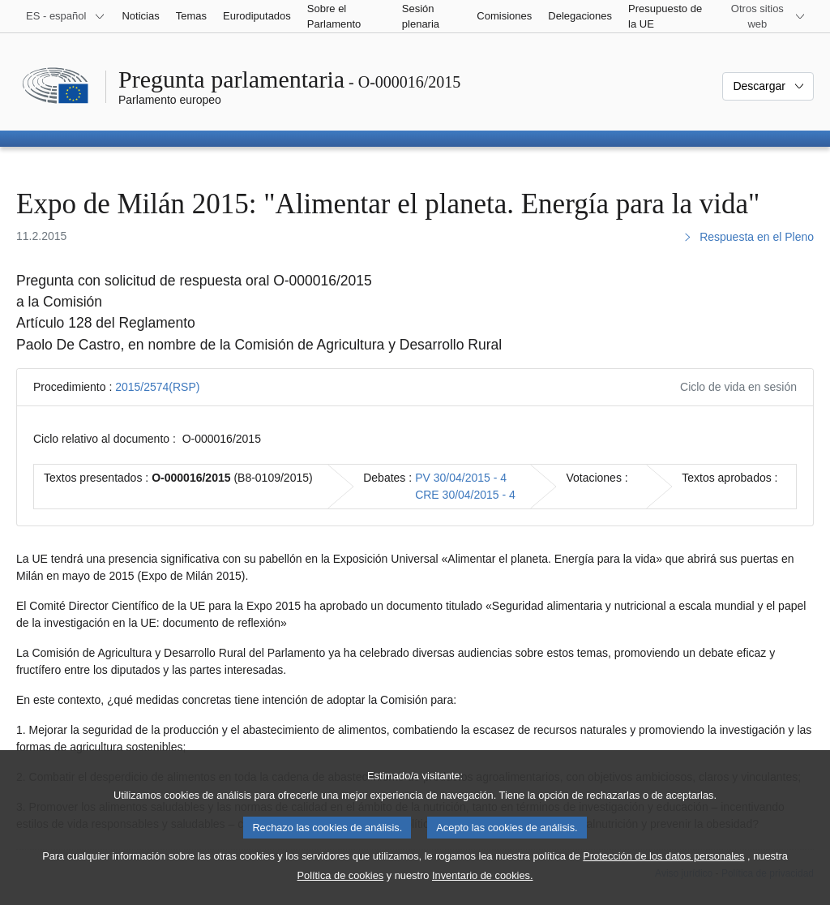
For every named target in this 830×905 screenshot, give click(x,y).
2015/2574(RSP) (157, 386)
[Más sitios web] (767, 16)
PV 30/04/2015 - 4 (461, 477)
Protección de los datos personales (663, 876)
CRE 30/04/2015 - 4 (465, 494)
